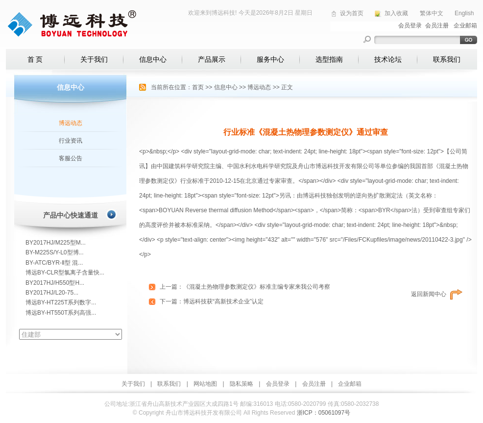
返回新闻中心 (428, 294)
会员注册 (314, 383)
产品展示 (211, 59)
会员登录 (278, 383)
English (464, 13)
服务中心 (270, 59)
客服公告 (70, 158)
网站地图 (205, 383)
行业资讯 (70, 140)
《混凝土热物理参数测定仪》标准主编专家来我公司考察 (256, 286)
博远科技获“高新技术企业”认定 (223, 301)
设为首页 (351, 13)
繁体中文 (431, 13)
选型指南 (329, 59)
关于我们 (94, 59)
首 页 (35, 59)
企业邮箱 (350, 383)
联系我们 (446, 59)
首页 (198, 87)
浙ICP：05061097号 (323, 412)
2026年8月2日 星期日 (284, 12)
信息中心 (153, 59)
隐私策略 (241, 383)
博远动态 (70, 123)
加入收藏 (396, 13)
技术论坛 (388, 59)
